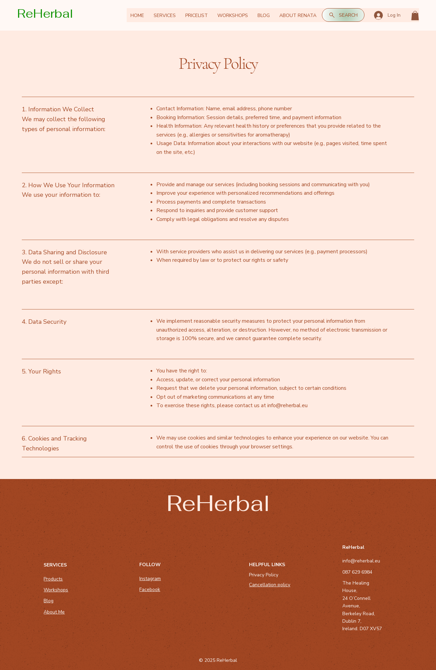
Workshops (56, 590)
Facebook (149, 589)
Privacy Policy (263, 575)
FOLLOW (150, 564)
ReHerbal (45, 13)
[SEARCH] (343, 15)
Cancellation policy (269, 584)
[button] (415, 15)
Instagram (150, 578)
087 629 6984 (357, 572)
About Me (54, 612)
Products (53, 579)
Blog (48, 600)
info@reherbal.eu (287, 405)
